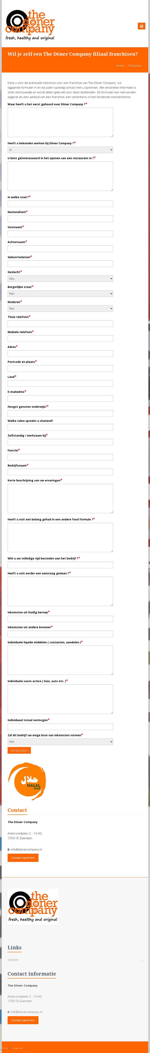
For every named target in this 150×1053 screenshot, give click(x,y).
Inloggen (13, 959)
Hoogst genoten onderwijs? (28, 406)
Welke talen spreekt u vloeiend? (30, 421)
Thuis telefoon (19, 316)
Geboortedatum (20, 256)
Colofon (5, 1048)
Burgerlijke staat (21, 286)
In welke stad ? (19, 196)
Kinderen (15, 301)
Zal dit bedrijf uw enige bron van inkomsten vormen (45, 735)
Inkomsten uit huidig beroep (29, 612)
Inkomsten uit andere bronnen (30, 627)
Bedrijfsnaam (18, 465)
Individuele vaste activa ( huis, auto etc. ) (38, 680)
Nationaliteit (18, 211)
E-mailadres (17, 391)
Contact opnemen (23, 857)
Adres (13, 346)
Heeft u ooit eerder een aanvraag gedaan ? (39, 573)
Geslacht (15, 271)
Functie (14, 450)
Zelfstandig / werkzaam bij (28, 435)
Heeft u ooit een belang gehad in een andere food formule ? (51, 519)
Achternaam (17, 241)
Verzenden (19, 750)
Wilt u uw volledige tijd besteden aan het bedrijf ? (44, 558)
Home (120, 65)
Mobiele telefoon (21, 331)
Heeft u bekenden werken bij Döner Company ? (42, 143)
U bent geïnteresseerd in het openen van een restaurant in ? (52, 157)
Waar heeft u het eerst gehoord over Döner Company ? (47, 104)
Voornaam (16, 226)
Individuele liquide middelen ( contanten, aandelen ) (45, 642)
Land (12, 376)
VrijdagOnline (16, 1048)
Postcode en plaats (22, 361)
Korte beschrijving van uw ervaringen (35, 480)
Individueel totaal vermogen (29, 719)
